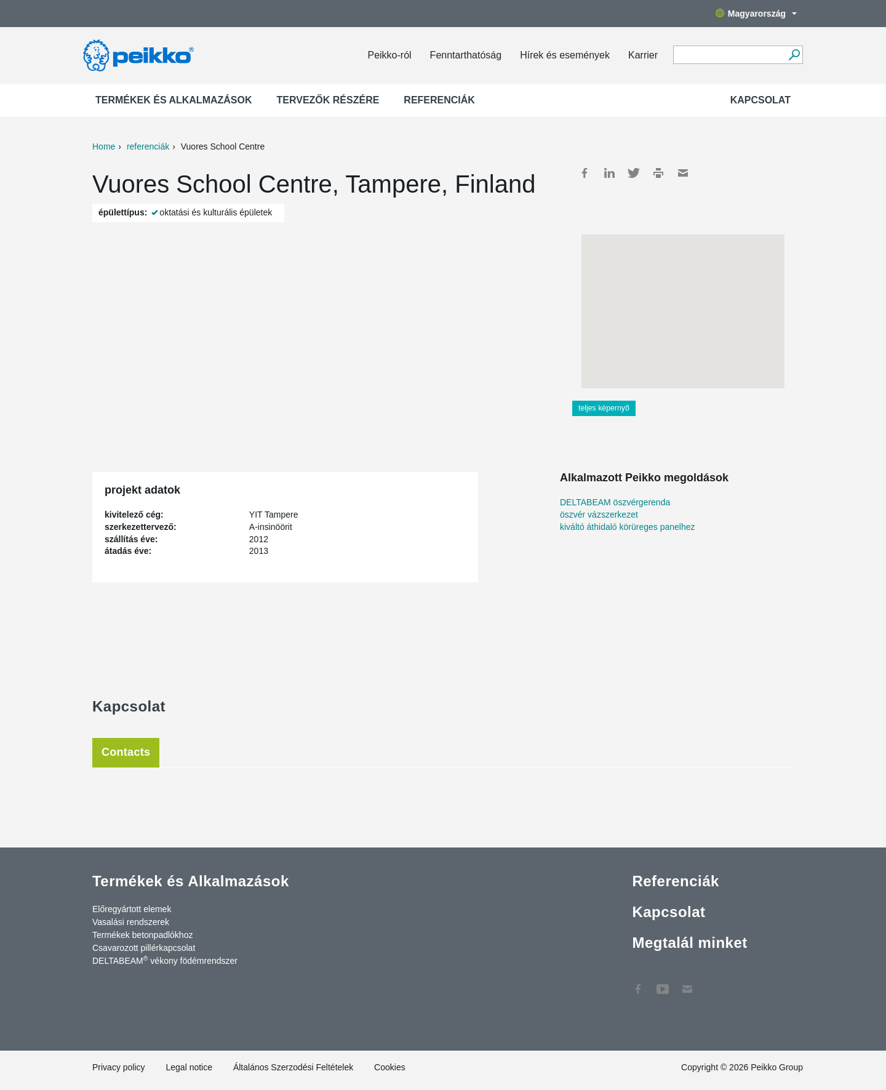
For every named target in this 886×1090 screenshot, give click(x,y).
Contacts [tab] (126, 752)
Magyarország (756, 13)
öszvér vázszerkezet (599, 514)
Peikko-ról (389, 55)
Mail (683, 173)
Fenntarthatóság (466, 55)
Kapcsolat (760, 100)
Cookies (389, 1067)
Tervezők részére (328, 100)
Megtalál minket (689, 942)
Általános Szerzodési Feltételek (293, 1067)
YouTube (663, 983)
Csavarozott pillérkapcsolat (143, 948)
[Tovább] (794, 54)
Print (658, 173)
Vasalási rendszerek (130, 922)
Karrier (643, 55)
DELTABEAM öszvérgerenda (615, 502)
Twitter (634, 173)
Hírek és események (565, 55)
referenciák (148, 146)
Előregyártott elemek (131, 909)
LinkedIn (609, 173)
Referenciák (439, 100)
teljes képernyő (603, 408)
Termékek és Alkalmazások (173, 100)
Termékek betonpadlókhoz (142, 935)
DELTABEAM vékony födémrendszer (164, 960)
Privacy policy (118, 1067)
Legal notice (189, 1067)
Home (103, 146)
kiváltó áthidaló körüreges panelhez (627, 527)
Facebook (584, 173)
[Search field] (729, 55)
